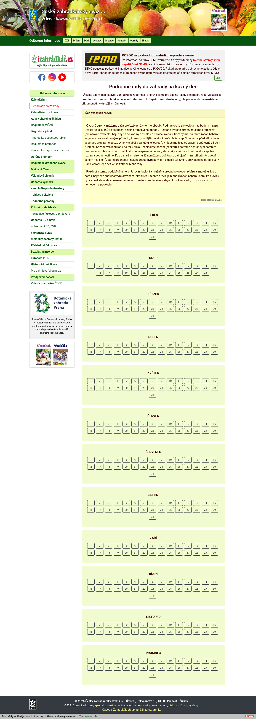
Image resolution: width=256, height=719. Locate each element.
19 (117, 229)
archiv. (157, 709)
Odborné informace (52, 93)
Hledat (145, 40)
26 (179, 229)
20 (126, 229)
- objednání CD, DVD (43, 226)
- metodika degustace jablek (48, 137)
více (218, 77)
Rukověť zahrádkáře (43, 207)
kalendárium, (160, 705)
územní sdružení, (83, 705)
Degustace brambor (43, 144)
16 (90, 229)
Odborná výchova (42, 182)
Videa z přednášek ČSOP (46, 283)
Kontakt (122, 40)
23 (152, 229)
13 (196, 222)
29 (205, 229)
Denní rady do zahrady (45, 106)
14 (205, 222)
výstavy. (194, 705)
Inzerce (109, 40)
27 (187, 229)
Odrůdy (134, 40)
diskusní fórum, (178, 705)
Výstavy (97, 40)
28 (196, 229)
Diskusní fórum (40, 169)
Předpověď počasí (42, 277)
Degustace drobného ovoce (48, 163)
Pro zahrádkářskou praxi (46, 270)
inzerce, (147, 709)
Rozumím (249, 717)
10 (170, 222)
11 (179, 222)
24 (161, 229)
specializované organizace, (111, 705)
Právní (76, 40)
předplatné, (134, 709)
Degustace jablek (42, 131)
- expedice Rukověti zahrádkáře (50, 213)
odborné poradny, (140, 705)
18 (108, 229)
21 (135, 229)
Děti (86, 40)
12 (187, 222)
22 (143, 229)
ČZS (67, 40)
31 (152, 236)
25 (170, 229)
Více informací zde (88, 717)
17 (99, 229)
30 (214, 229)
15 (214, 222)
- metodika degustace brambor (50, 150)
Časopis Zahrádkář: (114, 709)
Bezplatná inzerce (42, 251)
